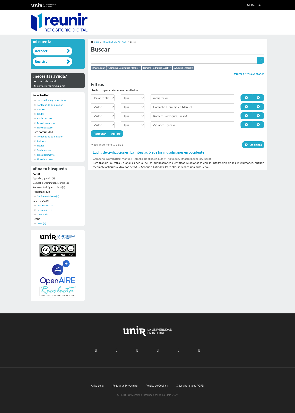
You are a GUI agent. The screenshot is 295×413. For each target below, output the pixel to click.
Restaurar (99, 133)
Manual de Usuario (47, 81)
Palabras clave (44, 118)
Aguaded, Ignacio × (183, 68)
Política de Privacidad (124, 385)
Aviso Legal (97, 385)
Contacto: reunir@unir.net (51, 85)
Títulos (40, 113)
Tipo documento (46, 123)
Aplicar (115, 133)
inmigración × (98, 68)
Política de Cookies (157, 385)
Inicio (96, 42)
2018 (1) (41, 223)
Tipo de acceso (45, 127)
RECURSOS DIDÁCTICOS (114, 42)
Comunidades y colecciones (52, 100)
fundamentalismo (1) (48, 196)
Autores (41, 109)
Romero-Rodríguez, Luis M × (157, 68)
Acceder (41, 51)
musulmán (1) (44, 210)
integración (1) (45, 205)
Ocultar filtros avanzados (248, 73)
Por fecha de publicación (50, 104)
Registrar (42, 61)
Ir (261, 60)
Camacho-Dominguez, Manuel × (124, 68)
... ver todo (42, 214)
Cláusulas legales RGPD (190, 385)
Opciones (253, 144)
